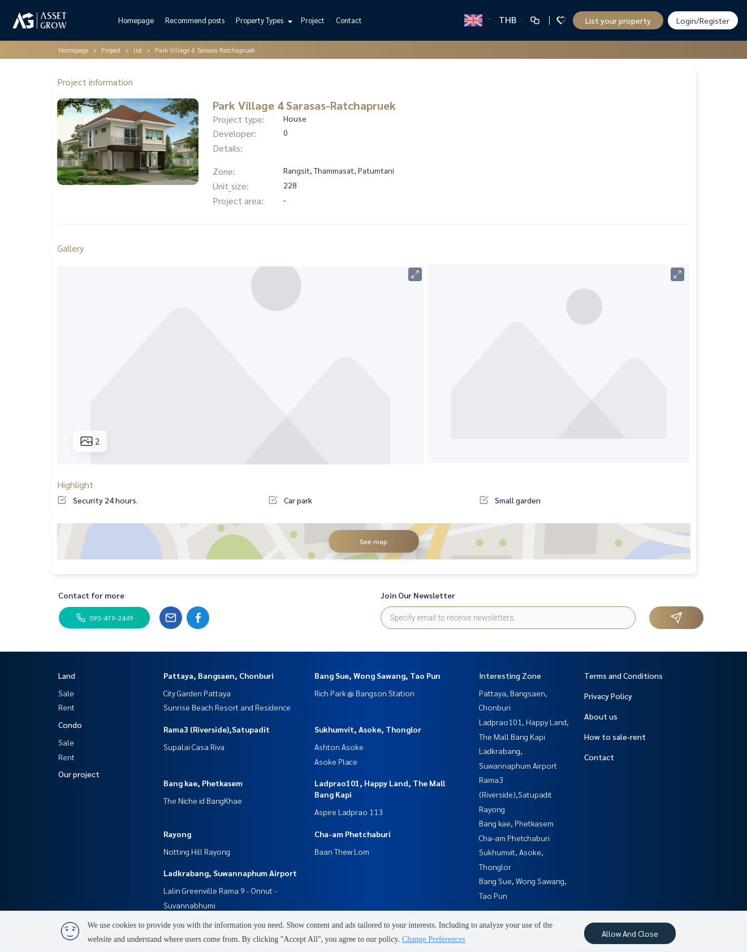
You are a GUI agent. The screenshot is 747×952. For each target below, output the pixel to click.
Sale (66, 693)
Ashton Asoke (339, 747)
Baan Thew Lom (341, 851)
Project (313, 20)
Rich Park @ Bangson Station (364, 693)
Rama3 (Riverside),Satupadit (216, 729)
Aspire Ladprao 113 (348, 812)
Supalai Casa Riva (193, 747)
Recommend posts (194, 20)
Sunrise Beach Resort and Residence (227, 707)
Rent (66, 707)
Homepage (136, 20)
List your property (618, 20)
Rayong (177, 834)
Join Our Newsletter (418, 595)
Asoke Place (335, 761)
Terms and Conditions (623, 675)
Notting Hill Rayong (196, 851)
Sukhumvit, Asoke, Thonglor (367, 729)
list (137, 49)
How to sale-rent (615, 736)
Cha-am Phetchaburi (352, 834)
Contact (349, 20)
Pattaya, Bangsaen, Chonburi (218, 675)
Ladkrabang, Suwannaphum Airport (230, 873)
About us (601, 716)
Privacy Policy (608, 696)
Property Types (263, 20)
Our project (79, 774)
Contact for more (91, 595)
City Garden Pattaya (197, 693)
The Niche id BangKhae (202, 800)
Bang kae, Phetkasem (203, 783)
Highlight (75, 484)
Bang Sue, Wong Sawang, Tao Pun (377, 675)
